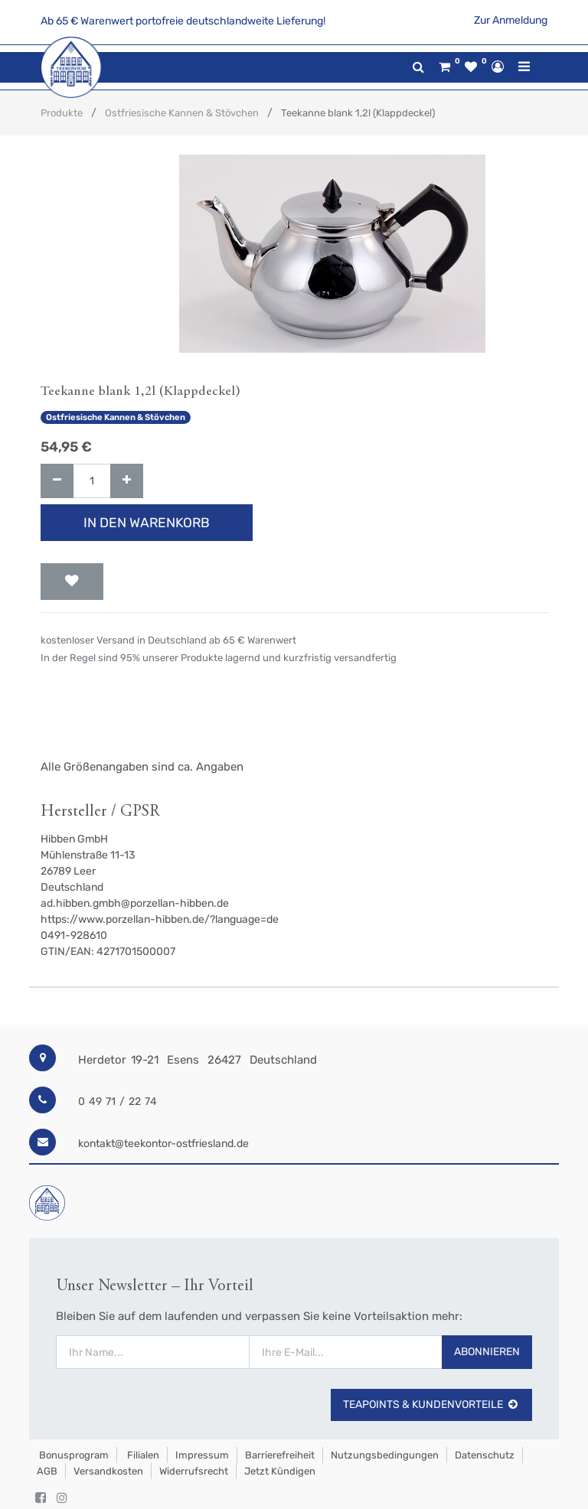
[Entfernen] (57, 481)
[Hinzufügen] (126, 481)
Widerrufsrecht (193, 1471)
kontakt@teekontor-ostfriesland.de (163, 1143)
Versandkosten (108, 1471)
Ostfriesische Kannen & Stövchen (182, 113)
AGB (47, 1471)
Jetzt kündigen (279, 1471)
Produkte (62, 113)
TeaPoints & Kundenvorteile (431, 1404)
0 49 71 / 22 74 (117, 1101)
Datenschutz (484, 1455)
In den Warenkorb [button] (146, 522)
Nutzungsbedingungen (385, 1455)
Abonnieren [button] (487, 1351)
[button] (72, 581)
